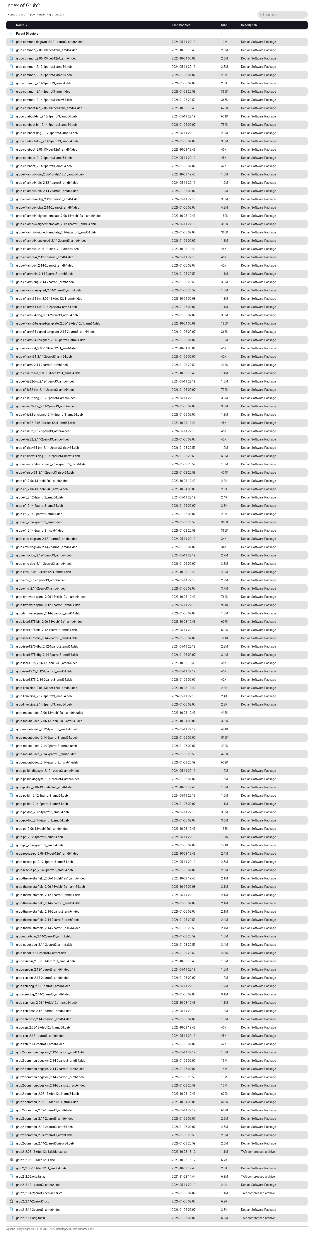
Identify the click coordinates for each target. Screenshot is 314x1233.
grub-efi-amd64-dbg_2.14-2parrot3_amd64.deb (47, 207)
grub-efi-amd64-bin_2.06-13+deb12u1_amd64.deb (50, 174)
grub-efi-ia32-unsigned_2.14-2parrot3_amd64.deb (49, 414)
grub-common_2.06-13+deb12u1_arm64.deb (46, 58)
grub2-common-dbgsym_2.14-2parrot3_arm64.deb (50, 1069)
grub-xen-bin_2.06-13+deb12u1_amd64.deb (45, 961)
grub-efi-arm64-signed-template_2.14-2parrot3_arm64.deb (55, 331)
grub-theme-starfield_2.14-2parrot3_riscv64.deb (48, 928)
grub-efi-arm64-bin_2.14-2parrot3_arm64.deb (46, 307)
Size (224, 25)
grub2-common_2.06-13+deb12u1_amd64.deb (47, 1093)
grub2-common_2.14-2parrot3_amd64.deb (44, 1118)
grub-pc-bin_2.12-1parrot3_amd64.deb (42, 795)
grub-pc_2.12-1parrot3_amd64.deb (39, 837)
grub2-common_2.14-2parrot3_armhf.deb (44, 1135)
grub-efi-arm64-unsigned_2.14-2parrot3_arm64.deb (50, 340)
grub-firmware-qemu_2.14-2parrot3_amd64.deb (48, 613)
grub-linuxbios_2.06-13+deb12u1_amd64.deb (46, 688)
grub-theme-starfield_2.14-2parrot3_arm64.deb (47, 911)
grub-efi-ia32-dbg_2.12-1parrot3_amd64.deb (46, 398)
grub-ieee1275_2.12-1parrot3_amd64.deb (44, 671)
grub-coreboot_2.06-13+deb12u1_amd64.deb (46, 149)
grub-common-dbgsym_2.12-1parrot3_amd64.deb (50, 42)
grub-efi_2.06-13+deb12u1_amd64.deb (42, 481)
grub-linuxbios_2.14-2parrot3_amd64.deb (44, 704)
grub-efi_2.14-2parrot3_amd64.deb (39, 505)
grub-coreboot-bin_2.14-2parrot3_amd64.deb (46, 124)
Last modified (181, 25)
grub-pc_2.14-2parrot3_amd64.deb (39, 845)
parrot (22, 14)
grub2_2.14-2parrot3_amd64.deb (38, 1209)
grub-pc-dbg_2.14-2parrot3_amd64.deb (42, 820)
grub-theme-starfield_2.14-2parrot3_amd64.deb (48, 903)
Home (11, 14)
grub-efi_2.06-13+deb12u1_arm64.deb (42, 489)
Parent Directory (27, 33)
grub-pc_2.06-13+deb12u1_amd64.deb (42, 828)
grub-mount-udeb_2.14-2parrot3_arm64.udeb (46, 746)
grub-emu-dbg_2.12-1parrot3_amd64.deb (44, 555)
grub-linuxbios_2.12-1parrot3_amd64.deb (44, 696)
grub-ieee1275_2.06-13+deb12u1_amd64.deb (47, 663)
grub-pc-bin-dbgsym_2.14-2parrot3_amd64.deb (48, 779)
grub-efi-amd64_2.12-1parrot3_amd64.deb (44, 257)
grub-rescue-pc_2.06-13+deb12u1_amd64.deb (47, 853)
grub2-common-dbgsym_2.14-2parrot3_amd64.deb (50, 1060)
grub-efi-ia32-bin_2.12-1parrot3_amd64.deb (45, 381)
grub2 (58, 14)
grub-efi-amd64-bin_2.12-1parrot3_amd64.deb (47, 182)
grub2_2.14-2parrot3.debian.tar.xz (39, 1193)
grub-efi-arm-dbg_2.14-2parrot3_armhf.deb (45, 282)
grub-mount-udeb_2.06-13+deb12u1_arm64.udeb (49, 721)
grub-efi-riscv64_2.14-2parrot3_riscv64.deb (45, 472)
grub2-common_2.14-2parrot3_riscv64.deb (45, 1143)
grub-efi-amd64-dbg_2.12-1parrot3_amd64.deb (47, 199)
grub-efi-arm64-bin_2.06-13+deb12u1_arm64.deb (49, 298)
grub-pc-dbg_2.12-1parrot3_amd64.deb (42, 812)
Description (249, 25)
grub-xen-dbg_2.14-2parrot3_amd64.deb (43, 994)
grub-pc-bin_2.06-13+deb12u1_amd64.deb (44, 787)
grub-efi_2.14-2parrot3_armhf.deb (38, 522)
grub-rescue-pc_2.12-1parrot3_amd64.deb (44, 862)
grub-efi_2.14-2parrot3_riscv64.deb (39, 530)
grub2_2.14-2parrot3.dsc (32, 1201)
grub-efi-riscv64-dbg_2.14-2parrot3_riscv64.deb (48, 456)
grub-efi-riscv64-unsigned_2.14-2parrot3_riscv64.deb (51, 464)
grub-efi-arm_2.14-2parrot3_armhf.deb (42, 365)
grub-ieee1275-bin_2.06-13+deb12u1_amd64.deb (49, 621)
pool (33, 14)
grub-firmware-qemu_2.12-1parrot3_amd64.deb (48, 605)
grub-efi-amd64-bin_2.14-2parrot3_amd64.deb (47, 191)
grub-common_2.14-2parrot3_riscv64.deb (44, 100)
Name (20, 25)
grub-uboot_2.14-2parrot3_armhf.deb (41, 953)
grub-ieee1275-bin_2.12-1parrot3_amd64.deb (46, 630)
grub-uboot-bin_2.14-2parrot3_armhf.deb (43, 936)
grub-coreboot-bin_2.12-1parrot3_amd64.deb (46, 116)
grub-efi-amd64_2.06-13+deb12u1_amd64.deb (47, 249)
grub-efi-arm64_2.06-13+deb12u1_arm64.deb (46, 348)
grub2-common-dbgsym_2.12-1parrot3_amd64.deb (50, 1052)
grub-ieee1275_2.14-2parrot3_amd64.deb (44, 679)
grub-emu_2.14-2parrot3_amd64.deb (41, 588)
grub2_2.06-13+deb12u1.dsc (35, 1160)
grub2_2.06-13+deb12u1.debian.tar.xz (41, 1151)
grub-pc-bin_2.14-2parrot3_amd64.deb (42, 804)
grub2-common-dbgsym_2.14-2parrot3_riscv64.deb (50, 1085)
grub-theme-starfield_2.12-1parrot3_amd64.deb (48, 895)
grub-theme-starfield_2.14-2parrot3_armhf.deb (47, 920)
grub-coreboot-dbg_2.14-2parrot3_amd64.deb (47, 141)
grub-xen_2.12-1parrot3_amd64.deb (40, 1035)
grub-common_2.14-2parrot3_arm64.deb (43, 83)
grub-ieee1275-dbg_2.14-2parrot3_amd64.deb (47, 654)
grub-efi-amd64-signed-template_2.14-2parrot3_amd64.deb (56, 232)
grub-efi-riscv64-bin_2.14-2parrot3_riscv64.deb (47, 447)
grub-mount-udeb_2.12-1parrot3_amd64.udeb (47, 729)
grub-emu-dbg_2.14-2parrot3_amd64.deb (44, 563)
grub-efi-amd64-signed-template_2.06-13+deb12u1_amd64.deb (58, 216)
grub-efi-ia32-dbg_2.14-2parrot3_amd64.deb (46, 406)
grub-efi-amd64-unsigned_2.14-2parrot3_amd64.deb (51, 240)
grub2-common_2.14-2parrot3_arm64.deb (44, 1127)
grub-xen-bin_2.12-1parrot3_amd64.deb (42, 969)
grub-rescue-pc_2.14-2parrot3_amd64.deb (44, 870)
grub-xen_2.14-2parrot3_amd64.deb (40, 1044)
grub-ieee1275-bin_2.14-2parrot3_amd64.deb (46, 638)
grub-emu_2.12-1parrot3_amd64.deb (41, 580)
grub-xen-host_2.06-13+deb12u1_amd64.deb (46, 1002)
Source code (86, 1229)
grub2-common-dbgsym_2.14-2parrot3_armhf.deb (50, 1077)
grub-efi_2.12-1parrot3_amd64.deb (39, 497)
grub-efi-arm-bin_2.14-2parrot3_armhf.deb (44, 274)
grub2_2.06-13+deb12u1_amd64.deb (41, 1168)
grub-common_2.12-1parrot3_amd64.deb (44, 66)
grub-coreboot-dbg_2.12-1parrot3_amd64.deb (47, 133)
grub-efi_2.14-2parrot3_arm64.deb (39, 514)
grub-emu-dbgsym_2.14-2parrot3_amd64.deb (46, 547)
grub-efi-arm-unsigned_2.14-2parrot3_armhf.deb (48, 290)
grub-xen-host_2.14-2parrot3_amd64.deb (43, 1019)
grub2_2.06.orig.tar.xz (31, 1176)
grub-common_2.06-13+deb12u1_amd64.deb (46, 50)
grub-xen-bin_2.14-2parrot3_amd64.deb (42, 978)
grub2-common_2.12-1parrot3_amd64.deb (44, 1110)
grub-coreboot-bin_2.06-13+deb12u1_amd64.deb (49, 108)
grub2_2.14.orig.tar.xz (31, 1218)
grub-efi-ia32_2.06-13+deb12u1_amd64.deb (45, 423)
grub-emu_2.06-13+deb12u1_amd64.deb (43, 572)
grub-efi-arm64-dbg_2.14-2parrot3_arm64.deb (47, 315)
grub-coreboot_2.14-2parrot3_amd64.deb (44, 166)
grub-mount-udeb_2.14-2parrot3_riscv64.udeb (47, 762)
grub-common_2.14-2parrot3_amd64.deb (44, 75)
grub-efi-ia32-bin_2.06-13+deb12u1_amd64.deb (48, 373)
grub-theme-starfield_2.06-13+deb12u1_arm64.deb (50, 886)
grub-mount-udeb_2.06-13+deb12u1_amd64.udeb (49, 712)
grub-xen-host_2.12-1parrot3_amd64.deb (43, 1011)
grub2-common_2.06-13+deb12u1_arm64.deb (47, 1102)
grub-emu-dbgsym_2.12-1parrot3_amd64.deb (46, 539)
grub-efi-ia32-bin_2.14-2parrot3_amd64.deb (45, 389)
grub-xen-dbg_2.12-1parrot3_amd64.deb (43, 986)
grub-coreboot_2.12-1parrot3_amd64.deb (44, 158)
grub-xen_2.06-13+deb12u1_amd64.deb (43, 1027)
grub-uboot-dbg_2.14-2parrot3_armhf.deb (44, 944)
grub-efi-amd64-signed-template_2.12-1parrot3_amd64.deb (56, 224)
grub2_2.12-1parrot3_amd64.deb (38, 1185)
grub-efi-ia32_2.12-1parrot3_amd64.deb (43, 431)
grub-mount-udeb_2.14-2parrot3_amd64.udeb (47, 737)
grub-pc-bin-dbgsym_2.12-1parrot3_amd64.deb (48, 770)
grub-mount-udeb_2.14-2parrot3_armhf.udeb (46, 754)
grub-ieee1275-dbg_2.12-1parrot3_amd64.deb (47, 646)
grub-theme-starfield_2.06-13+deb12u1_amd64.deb (50, 878)
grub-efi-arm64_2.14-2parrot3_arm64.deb (44, 356)
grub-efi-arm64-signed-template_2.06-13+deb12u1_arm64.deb (58, 323)
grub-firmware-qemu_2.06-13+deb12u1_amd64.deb (51, 597)
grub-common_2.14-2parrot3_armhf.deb (43, 91)
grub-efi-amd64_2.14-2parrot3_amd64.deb (44, 265)
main (42, 14)
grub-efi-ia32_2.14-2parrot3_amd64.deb (43, 439)
